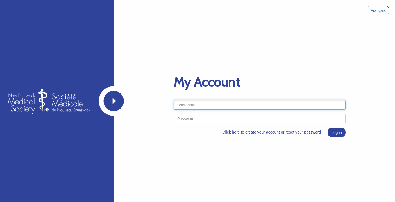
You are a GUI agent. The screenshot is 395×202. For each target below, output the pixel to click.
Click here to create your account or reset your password (271, 132)
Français (378, 10)
